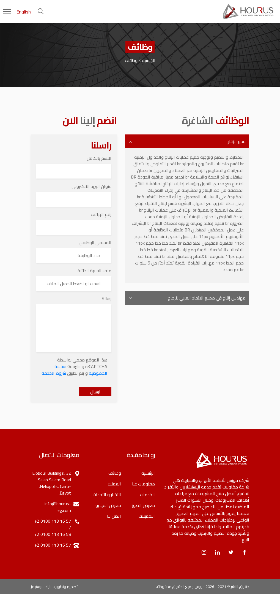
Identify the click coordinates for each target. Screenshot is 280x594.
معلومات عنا (143, 484)
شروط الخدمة (54, 373)
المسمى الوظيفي (95, 242)
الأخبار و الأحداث (107, 494)
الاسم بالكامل (99, 158)
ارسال (95, 392)
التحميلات (147, 516)
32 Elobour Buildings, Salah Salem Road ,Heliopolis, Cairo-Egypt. (51, 483)
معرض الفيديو (108, 505)
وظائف (114, 473)
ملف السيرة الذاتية (94, 270)
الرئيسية (148, 60)
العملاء (114, 484)
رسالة (106, 298)
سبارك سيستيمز (43, 586)
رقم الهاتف (101, 214)
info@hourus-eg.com (58, 506)
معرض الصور (143, 505)
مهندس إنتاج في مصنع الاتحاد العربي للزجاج (207, 298)
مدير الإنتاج (236, 141)
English (24, 12)
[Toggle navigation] (3, 11)
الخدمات (147, 494)
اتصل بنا (114, 516)
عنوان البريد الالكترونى (91, 186)
